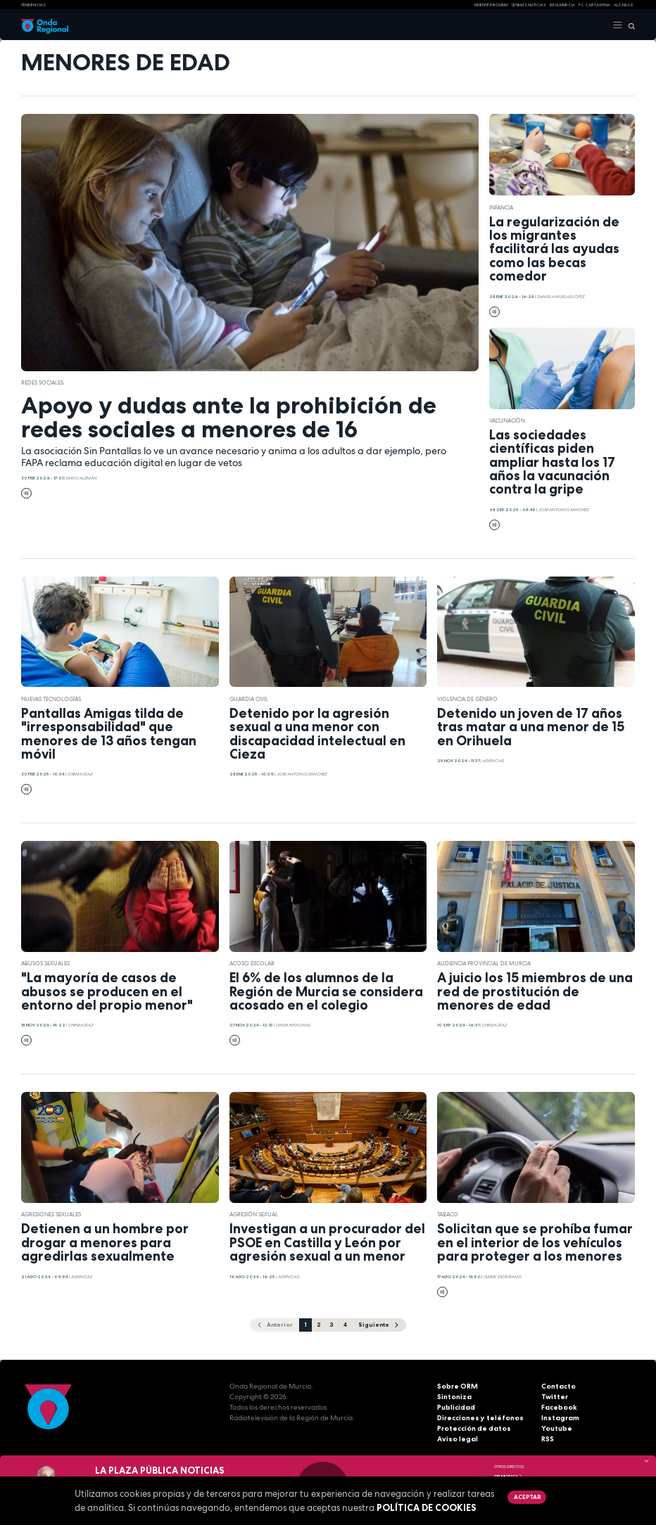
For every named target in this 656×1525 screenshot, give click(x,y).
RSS (547, 1438)
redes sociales (42, 382)
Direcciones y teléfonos (480, 1417)
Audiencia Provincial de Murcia (484, 963)
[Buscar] (629, 25)
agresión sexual (253, 1214)
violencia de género (467, 698)
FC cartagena (594, 5)
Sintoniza (454, 1396)
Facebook (559, 1407)
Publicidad (456, 1407)
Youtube (556, 1428)
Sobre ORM (457, 1386)
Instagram (560, 1417)
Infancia (501, 207)
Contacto (558, 1386)
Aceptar (527, 1496)
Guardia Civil (248, 698)
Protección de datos (474, 1428)
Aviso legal (457, 1438)
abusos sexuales (45, 963)
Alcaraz (623, 5)
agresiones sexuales (51, 1214)
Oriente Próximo (491, 5)
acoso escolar (252, 963)
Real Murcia (562, 5)
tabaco (447, 1214)
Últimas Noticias (529, 5)
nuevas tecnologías (51, 698)
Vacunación (507, 420)
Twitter (554, 1396)
